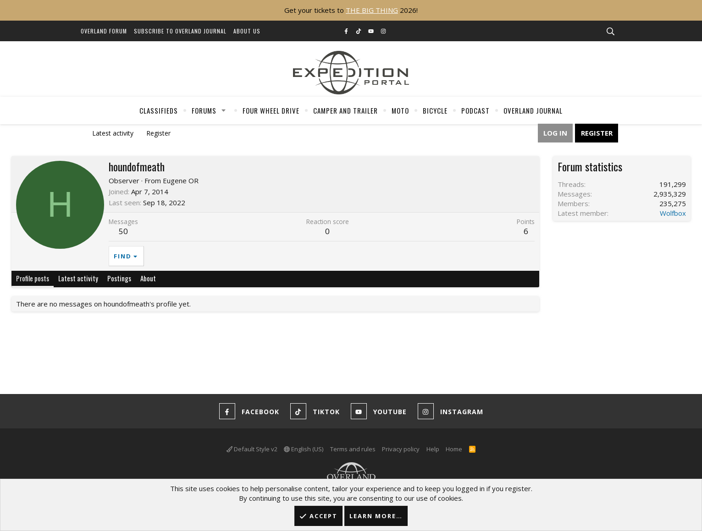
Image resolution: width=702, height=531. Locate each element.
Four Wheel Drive (271, 110)
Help (432, 449)
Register (158, 133)
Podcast (475, 110)
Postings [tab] (119, 278)
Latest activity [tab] (78, 278)
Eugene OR (181, 180)
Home (454, 449)
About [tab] (148, 278)
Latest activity (112, 133)
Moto (400, 110)
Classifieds (158, 110)
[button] (223, 110)
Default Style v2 (252, 449)
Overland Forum (104, 31)
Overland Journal (533, 110)
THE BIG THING (372, 10)
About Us (246, 31)
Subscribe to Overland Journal (180, 31)
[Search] (611, 31)
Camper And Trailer (345, 110)
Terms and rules (353, 449)
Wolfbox (673, 213)
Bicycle (435, 110)
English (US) (303, 449)
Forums (204, 110)
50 (123, 231)
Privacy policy (401, 449)
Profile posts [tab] (32, 278)
